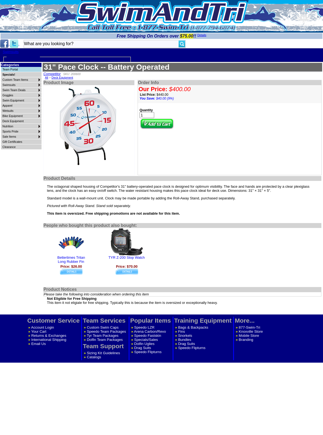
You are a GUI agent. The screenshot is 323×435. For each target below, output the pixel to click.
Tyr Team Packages (103, 336)
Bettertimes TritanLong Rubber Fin (71, 259)
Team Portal (10, 69)
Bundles (184, 340)
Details (201, 35)
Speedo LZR (144, 327)
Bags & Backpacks (193, 327)
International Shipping (48, 340)
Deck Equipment (62, 77)
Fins (181, 331)
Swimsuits (11, 52)
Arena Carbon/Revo (150, 331)
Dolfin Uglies (144, 344)
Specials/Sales (146, 340)
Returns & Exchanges (48, 336)
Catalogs (94, 357)
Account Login (42, 327)
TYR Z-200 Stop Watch (126, 257)
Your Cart (38, 331)
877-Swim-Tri (249, 327)
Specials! (8, 74)
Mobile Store (249, 336)
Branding (246, 340)
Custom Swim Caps (103, 327)
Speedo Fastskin (147, 336)
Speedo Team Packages (106, 331)
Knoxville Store (251, 331)
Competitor (52, 74)
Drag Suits (142, 348)
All (46, 77)
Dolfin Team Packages (105, 340)
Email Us (38, 344)
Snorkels (185, 336)
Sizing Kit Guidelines (103, 353)
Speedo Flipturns (148, 352)
